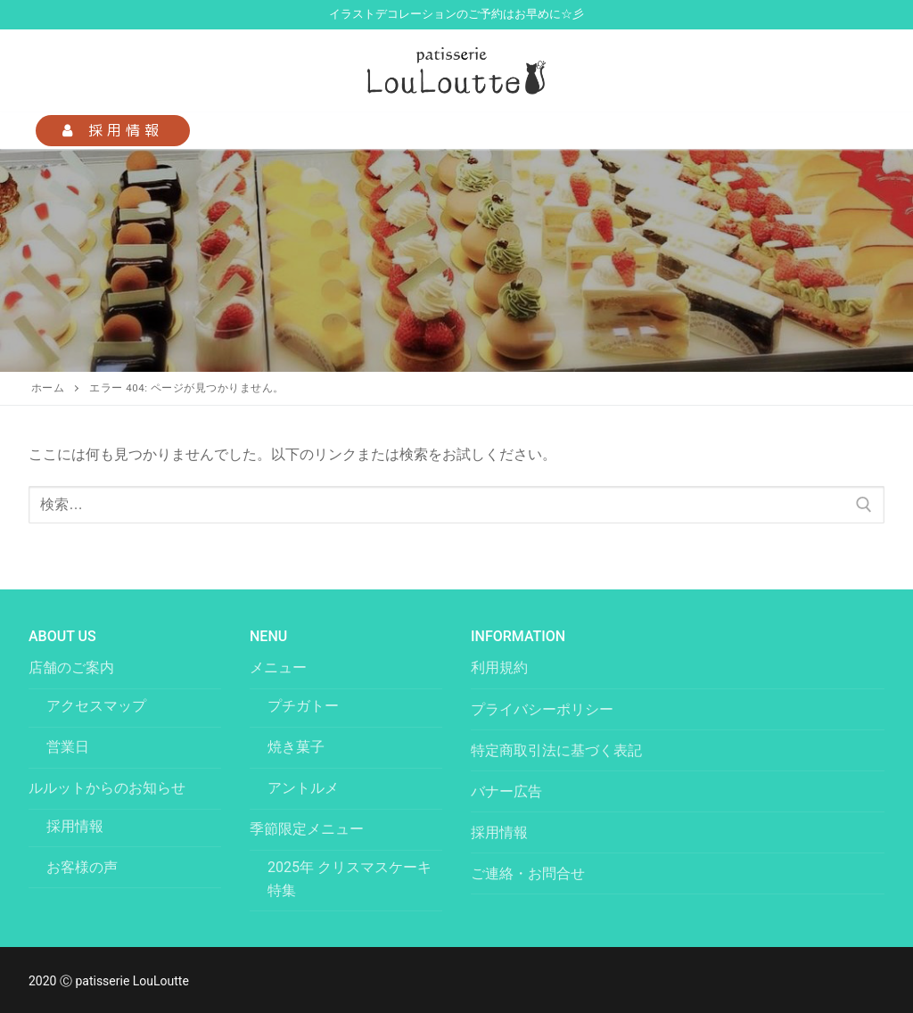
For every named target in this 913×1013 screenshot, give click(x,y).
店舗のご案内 (73, 667)
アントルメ (303, 787)
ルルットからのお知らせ (109, 787)
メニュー (280, 667)
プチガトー (303, 705)
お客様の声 (82, 867)
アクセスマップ (96, 705)
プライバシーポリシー (542, 709)
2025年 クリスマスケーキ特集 (349, 879)
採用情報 (112, 130)
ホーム (48, 388)
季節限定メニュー (308, 828)
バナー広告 (506, 791)
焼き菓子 (296, 746)
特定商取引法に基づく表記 (556, 750)
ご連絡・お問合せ (528, 873)
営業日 (67, 746)
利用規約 (499, 667)
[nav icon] (855, 131)
